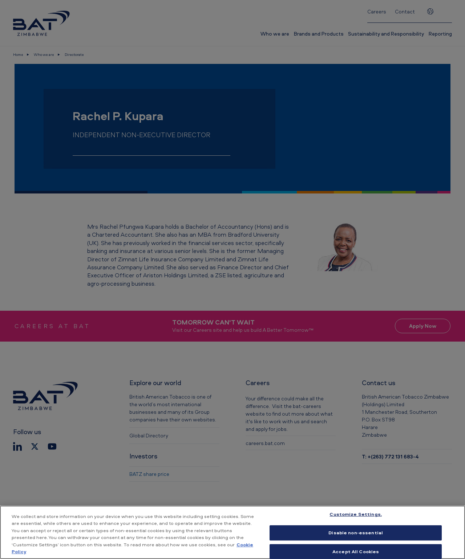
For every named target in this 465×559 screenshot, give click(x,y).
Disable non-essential (355, 532)
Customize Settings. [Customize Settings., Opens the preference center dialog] (355, 514)
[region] (232, 532)
